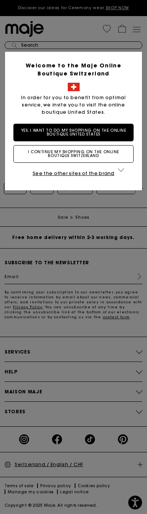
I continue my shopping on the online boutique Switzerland (73, 153)
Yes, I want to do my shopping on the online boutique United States (73, 132)
